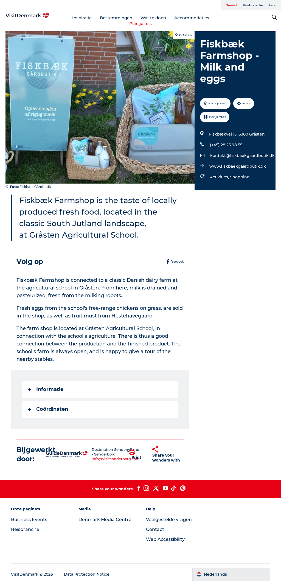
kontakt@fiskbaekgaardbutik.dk (242, 155)
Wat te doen (153, 17)
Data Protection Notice (86, 574)
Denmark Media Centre (104, 519)
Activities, (220, 177)
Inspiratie (82, 17)
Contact (155, 529)
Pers (272, 5)
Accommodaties (191, 17)
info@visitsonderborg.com (116, 459)
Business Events (29, 519)
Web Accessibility (165, 539)
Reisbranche (253, 5)
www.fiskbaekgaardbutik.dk (237, 166)
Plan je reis (140, 23)
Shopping (240, 177)
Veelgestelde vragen (169, 519)
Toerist (231, 5)
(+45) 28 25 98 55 (226, 144)
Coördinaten (48, 409)
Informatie (45, 389)
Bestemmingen (116, 17)
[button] (136, 454)
